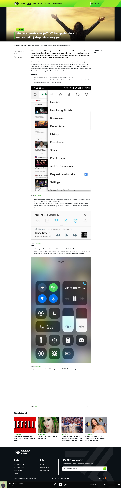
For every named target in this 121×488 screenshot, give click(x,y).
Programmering (19, 464)
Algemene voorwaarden (21, 478)
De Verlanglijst (58, 3)
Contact (42, 464)
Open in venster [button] (114, 484)
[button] (54, 484)
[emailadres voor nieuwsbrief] (84, 468)
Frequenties (18, 470)
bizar (36, 406)
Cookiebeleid (100, 478)
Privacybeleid (32, 478)
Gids (34, 3)
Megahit (40, 3)
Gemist (16, 473)
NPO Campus (96, 3)
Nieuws (28, 3)
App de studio (44, 470)
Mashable (38, 195)
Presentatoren (19, 467)
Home (23, 3)
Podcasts (48, 3)
